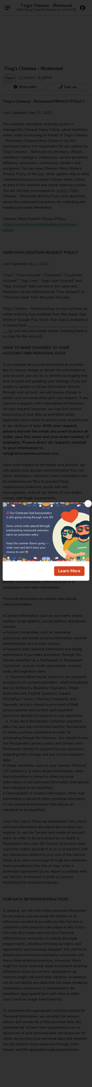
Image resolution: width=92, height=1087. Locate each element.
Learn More (69, 571)
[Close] (88, 503)
